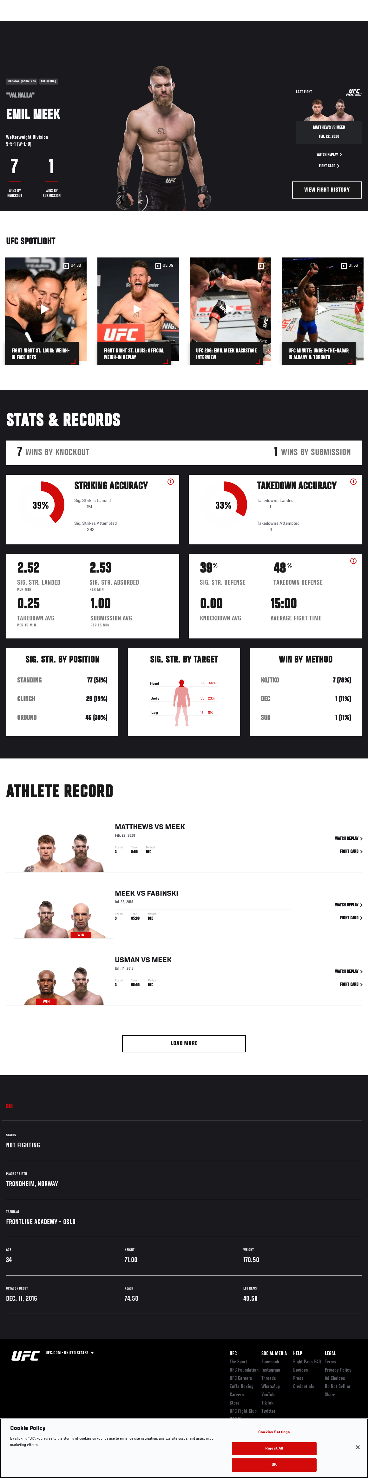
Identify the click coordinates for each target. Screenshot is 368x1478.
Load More (184, 1043)
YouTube (269, 1395)
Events (17, 24)
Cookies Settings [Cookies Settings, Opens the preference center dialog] (274, 1432)
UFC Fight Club (243, 1411)
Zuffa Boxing (301, 24)
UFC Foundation (244, 1370)
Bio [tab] (9, 1107)
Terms (330, 1362)
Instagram (270, 1370)
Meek (175, 828)
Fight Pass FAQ (307, 1362)
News (97, 24)
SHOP (330, 24)
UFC (233, 1354)
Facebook (270, 1362)
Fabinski (162, 895)
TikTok (267, 1403)
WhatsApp (270, 1387)
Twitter (268, 1411)
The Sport (238, 1362)
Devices (300, 1370)
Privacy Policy (338, 1370)
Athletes (72, 24)
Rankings (44, 24)
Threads (268, 1378)
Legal (330, 1354)
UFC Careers (241, 1378)
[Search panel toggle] (347, 24)
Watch (271, 24)
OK (274, 1465)
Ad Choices (335, 1378)
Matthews (134, 828)
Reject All (274, 1449)
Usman (127, 961)
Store (235, 1403)
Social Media (274, 1354)
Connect (245, 24)
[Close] (358, 1447)
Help (297, 1354)
